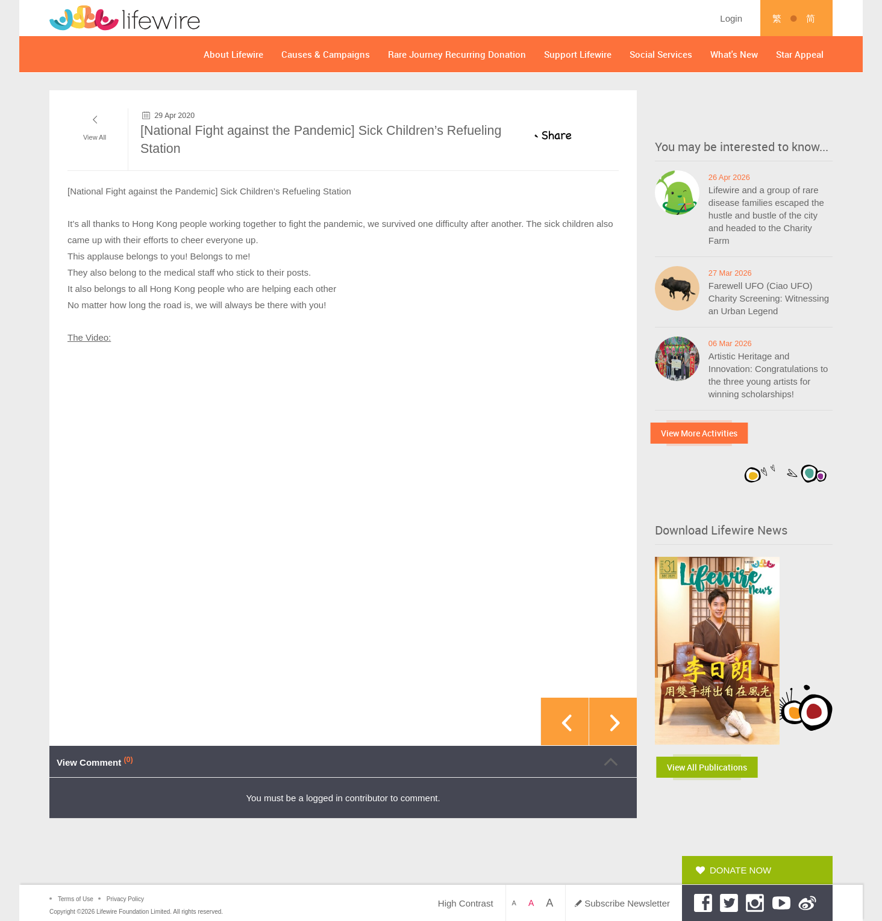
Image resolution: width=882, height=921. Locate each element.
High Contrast (465, 903)
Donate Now (740, 870)
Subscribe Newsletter (627, 903)
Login (731, 18)
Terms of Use (75, 899)
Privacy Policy (125, 899)
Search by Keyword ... (617, 18)
